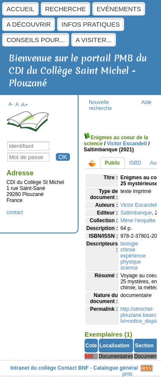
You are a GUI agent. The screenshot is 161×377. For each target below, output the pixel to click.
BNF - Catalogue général (108, 368)
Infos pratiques (90, 24)
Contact (67, 368)
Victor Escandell (127, 144)
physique (130, 262)
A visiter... (94, 39)
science (129, 268)
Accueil (20, 8)
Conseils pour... (35, 39)
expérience (133, 256)
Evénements (119, 8)
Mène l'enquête (137, 221)
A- (11, 104)
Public (112, 163)
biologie (129, 244)
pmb (127, 374)
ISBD (135, 163)
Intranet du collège (33, 368)
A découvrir (28, 24)
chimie (127, 250)
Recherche (65, 8)
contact (14, 212)
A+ (24, 104)
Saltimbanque (136, 213)
